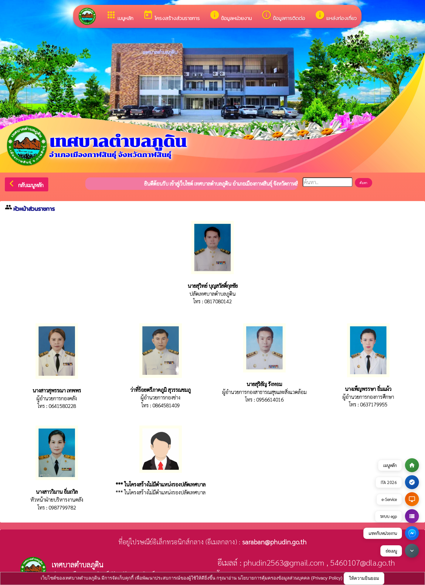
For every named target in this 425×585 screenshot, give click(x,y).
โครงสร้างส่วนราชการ (171, 16)
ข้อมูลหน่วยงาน (230, 16)
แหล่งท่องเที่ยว (336, 16)
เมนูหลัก (119, 16)
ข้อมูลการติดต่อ (283, 16)
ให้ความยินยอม (364, 578)
